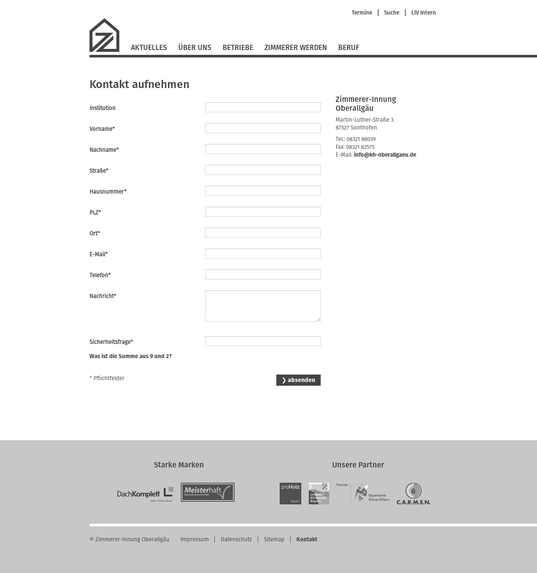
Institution (103, 108)
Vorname (102, 128)
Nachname (104, 149)
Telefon (102, 275)
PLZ (102, 212)
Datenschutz (236, 539)
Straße (102, 170)
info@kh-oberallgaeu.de (385, 154)
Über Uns (194, 47)
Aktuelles (149, 47)
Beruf (348, 47)
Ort (102, 233)
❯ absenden (298, 379)
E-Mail (102, 254)
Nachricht (103, 296)
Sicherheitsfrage (111, 341)
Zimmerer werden (295, 47)
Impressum (194, 539)
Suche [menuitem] (391, 13)
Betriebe (238, 47)
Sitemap (274, 539)
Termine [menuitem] (362, 13)
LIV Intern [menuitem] (423, 13)
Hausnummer (108, 191)
